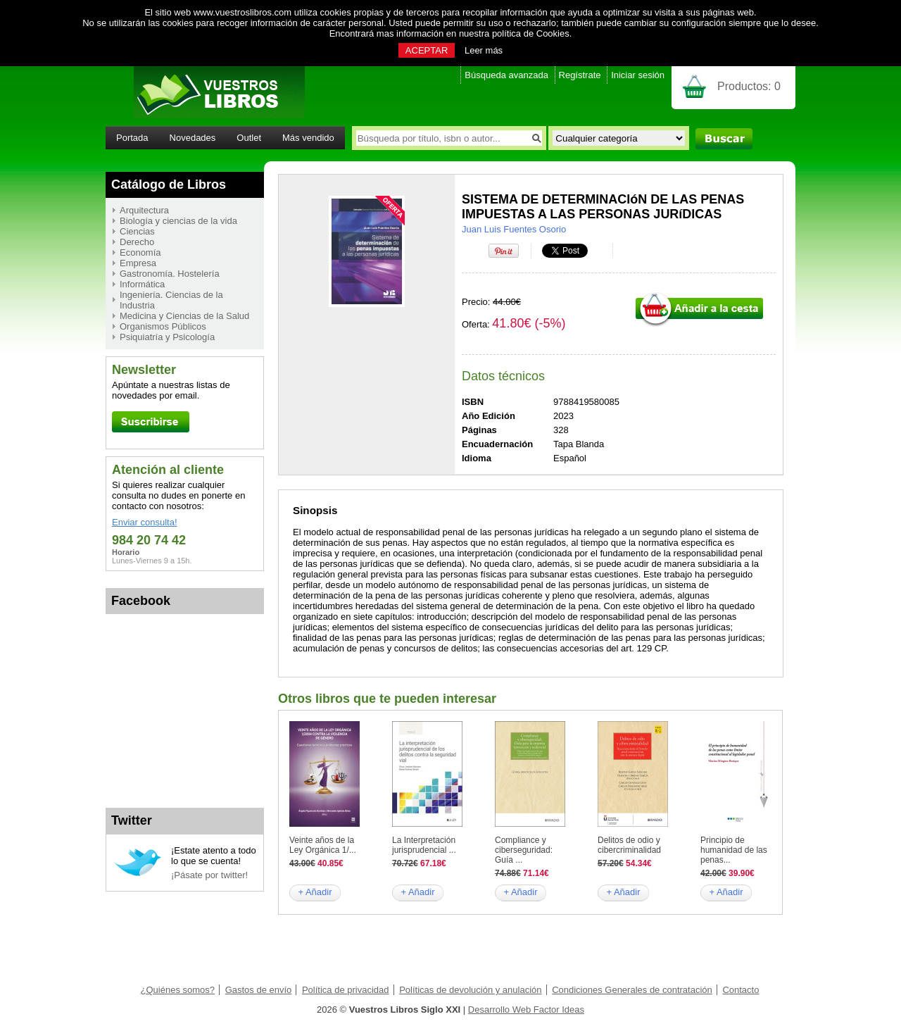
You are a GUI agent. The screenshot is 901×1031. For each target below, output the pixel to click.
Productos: (749, 86)
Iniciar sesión (637, 75)
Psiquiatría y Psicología (167, 337)
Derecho (137, 242)
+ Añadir (315, 892)
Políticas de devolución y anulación (470, 990)
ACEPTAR (426, 50)
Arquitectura (144, 210)
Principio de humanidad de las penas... (733, 850)
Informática (142, 284)
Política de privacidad (345, 990)
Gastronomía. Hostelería (170, 273)
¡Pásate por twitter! (209, 875)
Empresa (138, 263)
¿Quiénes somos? (178, 990)
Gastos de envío (258, 990)
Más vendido (308, 137)
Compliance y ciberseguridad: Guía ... (524, 850)
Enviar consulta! (144, 522)
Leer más (484, 50)
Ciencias (137, 231)
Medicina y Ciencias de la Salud (184, 316)
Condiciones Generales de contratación (632, 990)
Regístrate (580, 75)
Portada (132, 137)
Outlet (249, 137)
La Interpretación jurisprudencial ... (424, 845)
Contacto (740, 990)
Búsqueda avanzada (506, 75)
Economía (140, 252)
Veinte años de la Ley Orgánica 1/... (322, 845)
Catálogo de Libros (168, 184)
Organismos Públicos (163, 326)
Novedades (193, 137)
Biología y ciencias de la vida (178, 220)
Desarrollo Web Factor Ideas (526, 1009)
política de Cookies (530, 33)
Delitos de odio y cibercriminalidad (629, 845)
